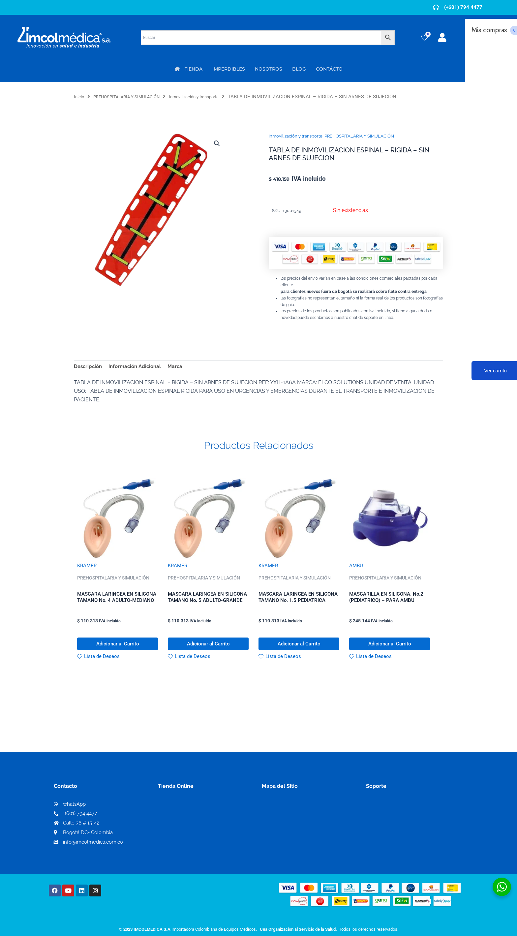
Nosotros (273, 811)
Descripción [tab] (89, 367)
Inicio (80, 97)
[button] (216, 144)
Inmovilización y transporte (212, 97)
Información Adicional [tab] (138, 367)
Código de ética (386, 822)
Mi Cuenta (173, 812)
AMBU (356, 567)
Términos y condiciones (395, 812)
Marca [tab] (181, 367)
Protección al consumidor (398, 843)
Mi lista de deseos (182, 822)
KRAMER (87, 567)
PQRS (269, 822)
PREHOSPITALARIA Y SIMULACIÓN (134, 97)
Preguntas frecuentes (393, 833)
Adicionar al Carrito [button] (117, 648)
